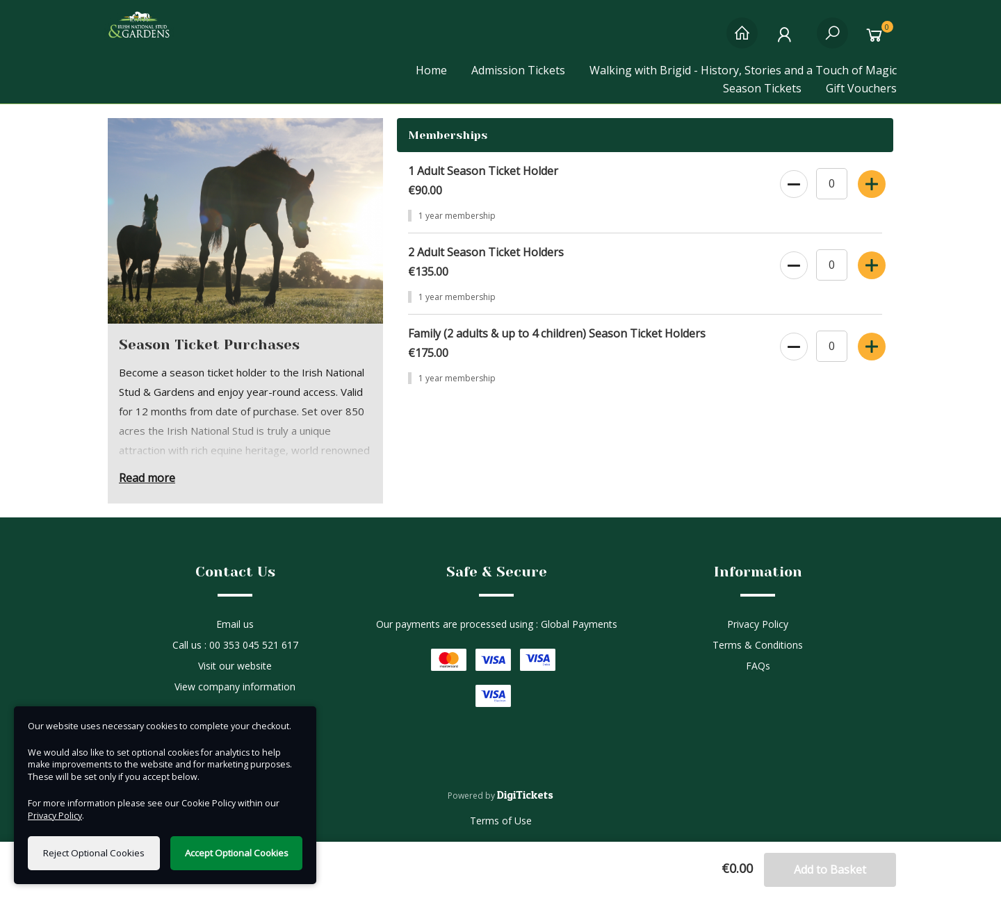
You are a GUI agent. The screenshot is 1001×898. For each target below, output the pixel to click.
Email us (235, 624)
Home (431, 70)
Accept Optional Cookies (236, 853)
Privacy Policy (757, 624)
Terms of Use (501, 820)
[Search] (832, 40)
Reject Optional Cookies (94, 853)
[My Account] (787, 40)
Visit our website (235, 665)
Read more (147, 477)
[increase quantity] (871, 181)
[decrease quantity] (793, 181)
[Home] (742, 40)
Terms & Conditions (758, 644)
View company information (234, 686)
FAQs (758, 665)
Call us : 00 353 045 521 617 (235, 644)
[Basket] (877, 40)
